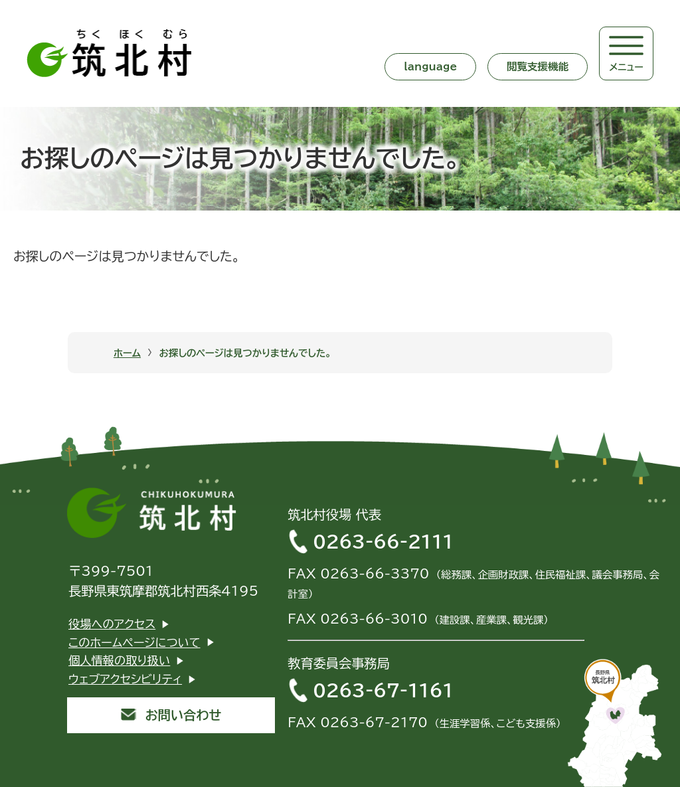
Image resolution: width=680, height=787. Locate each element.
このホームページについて (134, 642)
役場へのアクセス (111, 624)
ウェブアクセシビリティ (125, 679)
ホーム (127, 353)
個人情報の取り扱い (119, 660)
